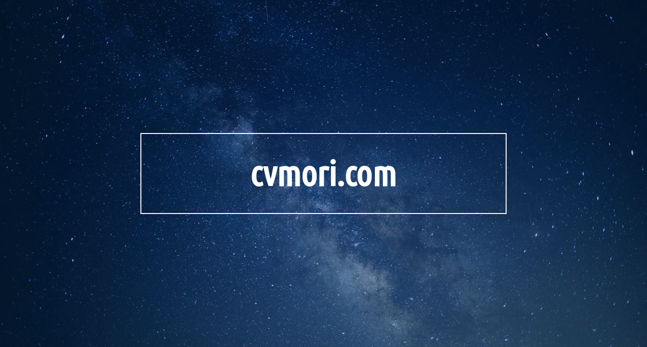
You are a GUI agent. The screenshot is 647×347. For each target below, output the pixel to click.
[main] (323, 173)
